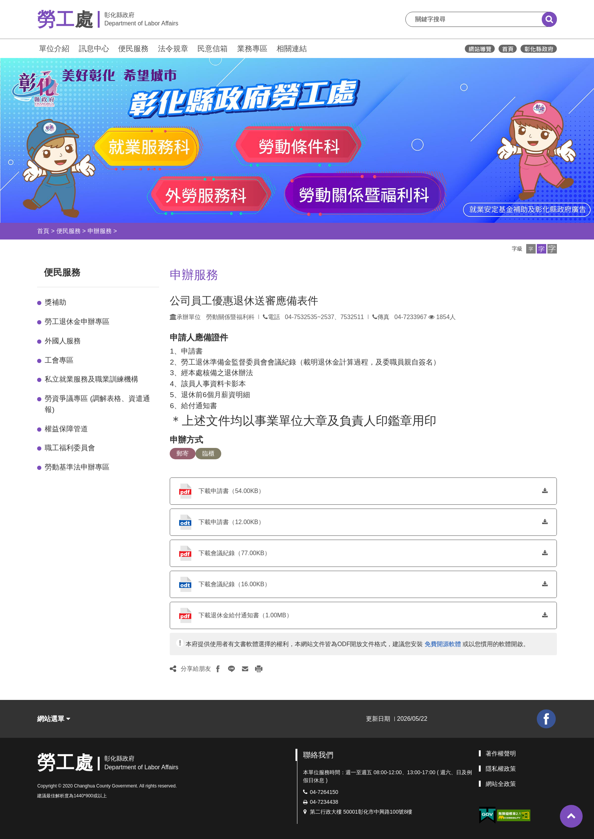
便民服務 (133, 48)
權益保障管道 (66, 429)
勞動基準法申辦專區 (77, 467)
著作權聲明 (501, 753)
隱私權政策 (501, 768)
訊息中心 (94, 48)
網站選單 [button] (53, 719)
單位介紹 (54, 48)
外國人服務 (63, 341)
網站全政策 (501, 784)
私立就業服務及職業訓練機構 (91, 379)
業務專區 (252, 48)
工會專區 (59, 360)
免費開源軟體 (443, 644)
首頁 (43, 231)
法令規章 (173, 48)
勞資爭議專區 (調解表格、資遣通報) (97, 403)
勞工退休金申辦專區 (77, 322)
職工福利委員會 (70, 448)
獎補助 (55, 302)
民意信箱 (212, 48)
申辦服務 (100, 231)
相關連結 (292, 48)
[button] (531, 249)
